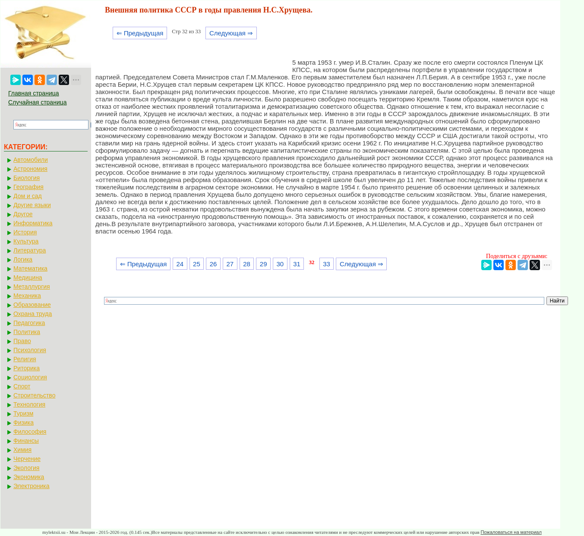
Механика (27, 295)
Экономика (28, 476)
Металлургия (31, 286)
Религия (24, 359)
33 (326, 264)
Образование (32, 304)
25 (196, 264)
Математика (30, 268)
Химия (22, 449)
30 (280, 264)
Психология (29, 350)
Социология (30, 377)
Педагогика (29, 322)
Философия (29, 431)
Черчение (27, 458)
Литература (29, 250)
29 (263, 264)
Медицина (27, 277)
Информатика (32, 223)
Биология (26, 177)
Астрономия (30, 168)
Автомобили (30, 159)
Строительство (34, 395)
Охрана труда (32, 313)
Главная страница (33, 93)
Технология (29, 404)
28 (246, 264)
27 (230, 264)
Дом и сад (27, 195)
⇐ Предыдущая (140, 33)
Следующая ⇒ (231, 33)
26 (213, 264)
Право (22, 340)
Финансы (26, 440)
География (28, 186)
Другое (22, 214)
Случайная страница (37, 102)
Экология (26, 467)
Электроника (31, 485)
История (25, 232)
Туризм (23, 413)
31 (296, 264)
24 (179, 264)
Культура (25, 241)
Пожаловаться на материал (510, 532)
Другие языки (32, 205)
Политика (26, 331)
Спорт (21, 386)
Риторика (26, 368)
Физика (23, 422)
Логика (22, 259)
